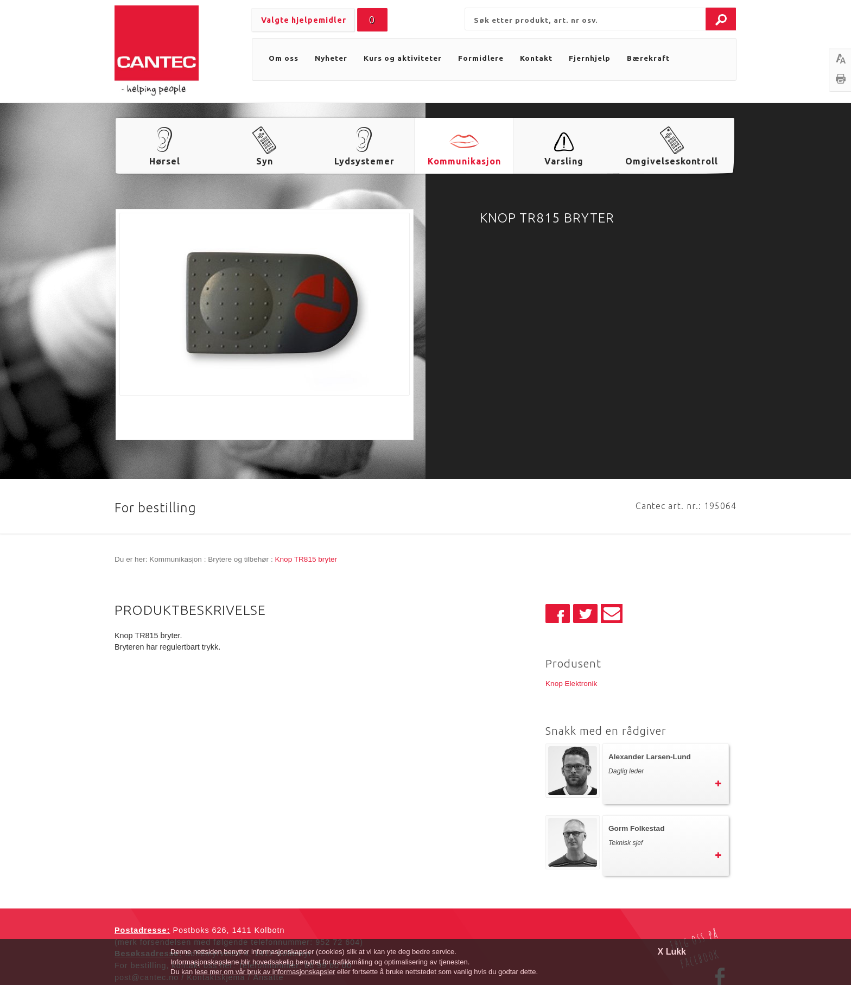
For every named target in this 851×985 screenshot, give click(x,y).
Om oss (284, 58)
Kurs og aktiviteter (403, 58)
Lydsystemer (364, 161)
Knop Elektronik (571, 683)
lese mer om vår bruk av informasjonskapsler (265, 972)
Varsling (563, 161)
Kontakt (536, 58)
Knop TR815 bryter (306, 559)
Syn (264, 161)
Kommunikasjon (464, 161)
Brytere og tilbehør (238, 559)
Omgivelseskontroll (671, 161)
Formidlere (481, 58)
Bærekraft (648, 58)
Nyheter (331, 58)
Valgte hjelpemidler (303, 20)
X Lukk (672, 951)
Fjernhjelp (590, 58)
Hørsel (164, 161)
